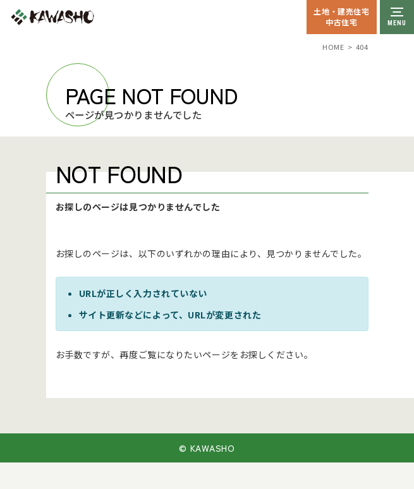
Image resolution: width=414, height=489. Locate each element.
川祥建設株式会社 (80, 17)
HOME (333, 47)
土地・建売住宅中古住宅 (341, 16)
